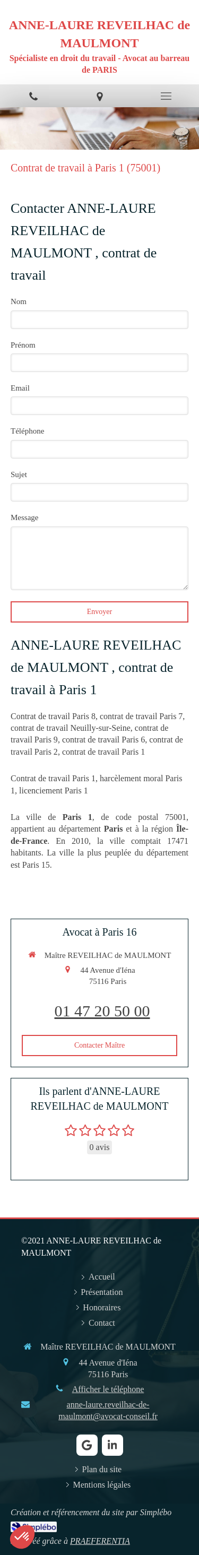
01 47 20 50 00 (102, 1011)
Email (20, 388)
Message (25, 517)
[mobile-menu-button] (166, 96)
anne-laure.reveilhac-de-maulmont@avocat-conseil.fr (108, 1410)
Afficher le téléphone (108, 1389)
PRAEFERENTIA (100, 1540)
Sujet (19, 474)
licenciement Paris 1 (53, 790)
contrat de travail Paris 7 (141, 716)
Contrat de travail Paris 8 (53, 716)
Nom (19, 301)
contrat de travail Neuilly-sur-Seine (71, 727)
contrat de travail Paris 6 (103, 739)
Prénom (23, 345)
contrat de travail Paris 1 (103, 751)
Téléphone (27, 431)
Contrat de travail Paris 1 (53, 778)
